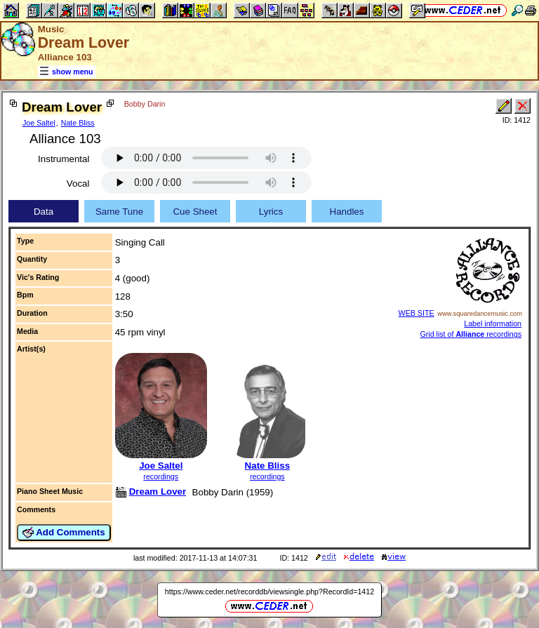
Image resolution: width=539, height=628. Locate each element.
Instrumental (63, 159)
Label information (492, 323)
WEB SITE (416, 313)
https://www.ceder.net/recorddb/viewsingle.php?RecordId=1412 (269, 591)
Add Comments (63, 532)
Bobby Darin (145, 104)
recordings (160, 476)
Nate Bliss (78, 123)
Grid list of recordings (470, 334)
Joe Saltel (38, 123)
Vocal (78, 183)
